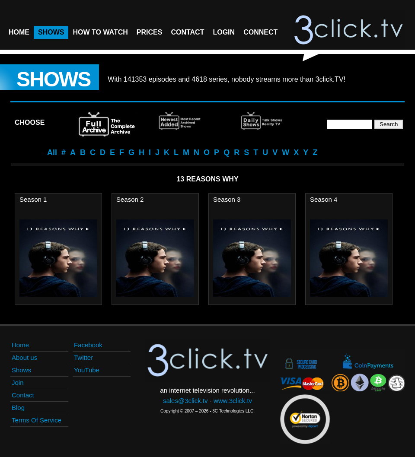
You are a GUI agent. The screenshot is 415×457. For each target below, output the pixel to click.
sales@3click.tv (185, 400)
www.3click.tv (233, 400)
